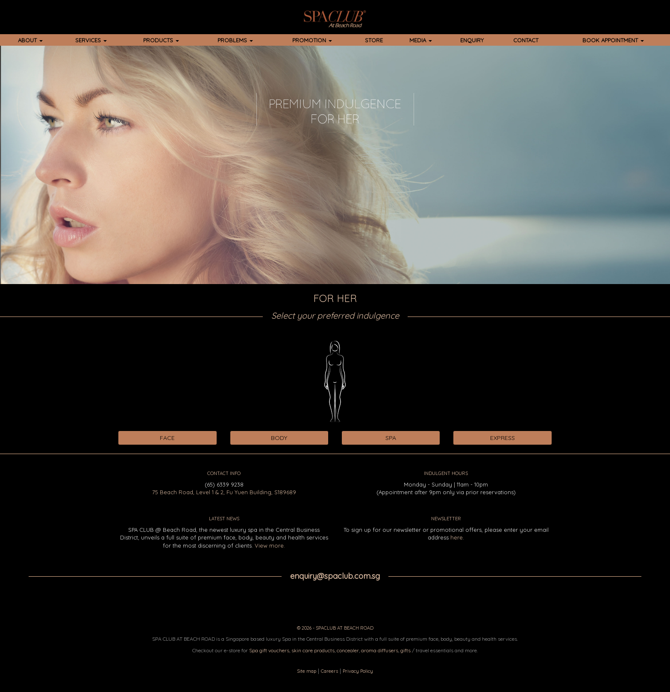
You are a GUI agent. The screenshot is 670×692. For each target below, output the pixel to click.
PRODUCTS (161, 40)
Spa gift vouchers (269, 650)
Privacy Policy (358, 671)
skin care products (313, 650)
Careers (329, 671)
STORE (374, 40)
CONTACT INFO (224, 473)
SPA (390, 438)
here (456, 537)
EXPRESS (502, 438)
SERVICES (91, 40)
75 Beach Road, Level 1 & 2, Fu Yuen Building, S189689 (224, 492)
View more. (270, 545)
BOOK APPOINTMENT (613, 40)
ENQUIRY (472, 40)
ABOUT (30, 40)
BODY (279, 438)
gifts (405, 650)
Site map (306, 671)
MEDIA (420, 40)
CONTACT (525, 40)
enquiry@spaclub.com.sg (335, 576)
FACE (167, 438)
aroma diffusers (379, 650)
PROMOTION (312, 40)
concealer (348, 650)
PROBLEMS (235, 40)
